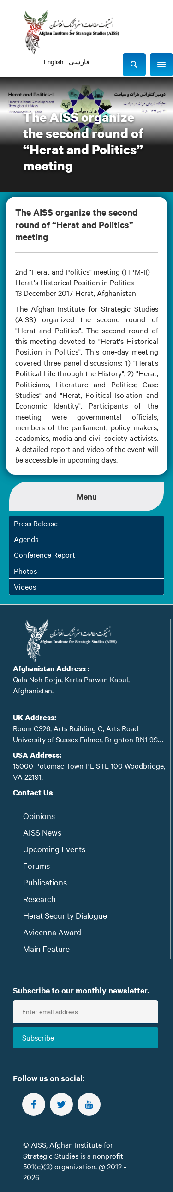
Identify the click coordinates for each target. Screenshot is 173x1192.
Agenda (26, 539)
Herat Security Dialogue (65, 915)
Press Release (36, 523)
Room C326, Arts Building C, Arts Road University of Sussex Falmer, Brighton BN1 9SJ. (88, 733)
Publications (45, 882)
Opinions (39, 815)
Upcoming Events (54, 848)
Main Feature (46, 948)
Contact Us (33, 792)
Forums (36, 865)
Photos (25, 571)
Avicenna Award (52, 932)
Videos (25, 586)
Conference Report (44, 554)
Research (39, 898)
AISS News (42, 832)
